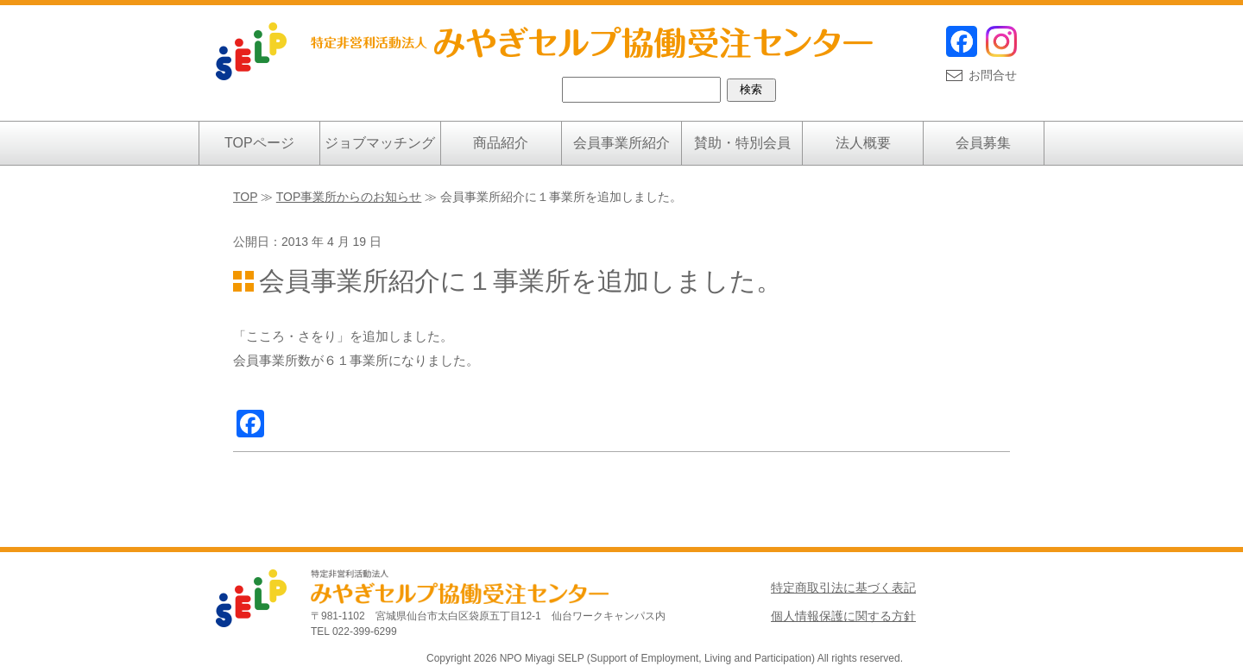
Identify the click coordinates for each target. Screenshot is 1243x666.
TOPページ (259, 142)
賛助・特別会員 (742, 142)
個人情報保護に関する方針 (843, 616)
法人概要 (863, 142)
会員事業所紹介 (621, 142)
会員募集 (983, 142)
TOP (245, 197)
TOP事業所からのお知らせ (349, 197)
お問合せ (993, 75)
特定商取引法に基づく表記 (843, 587)
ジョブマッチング (380, 142)
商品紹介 (500, 142)
